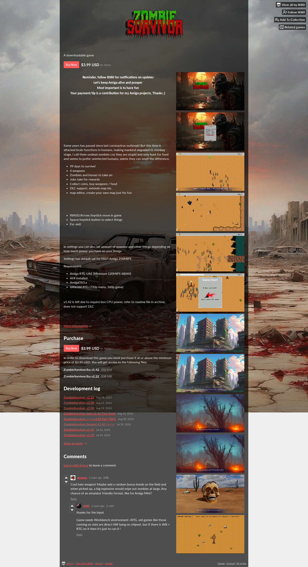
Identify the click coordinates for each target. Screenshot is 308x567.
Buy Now (71, 64)
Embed (108, 563)
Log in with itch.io (76, 465)
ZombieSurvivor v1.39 (79, 435)
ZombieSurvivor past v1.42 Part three (90, 413)
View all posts (73, 443)
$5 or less (241, 563)
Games (221, 563)
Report (99, 563)
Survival (230, 563)
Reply (74, 498)
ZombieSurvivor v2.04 (79, 402)
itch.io (70, 563)
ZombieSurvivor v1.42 (79, 429)
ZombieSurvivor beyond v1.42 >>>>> (89, 424)
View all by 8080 (84, 563)
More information (78, 326)
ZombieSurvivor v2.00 (79, 408)
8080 (86, 505)
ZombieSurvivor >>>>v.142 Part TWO (90, 419)
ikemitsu (82, 477)
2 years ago (95, 477)
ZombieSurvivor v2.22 (79, 397)
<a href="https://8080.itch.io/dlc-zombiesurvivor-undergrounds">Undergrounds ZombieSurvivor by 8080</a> (118, 123)
